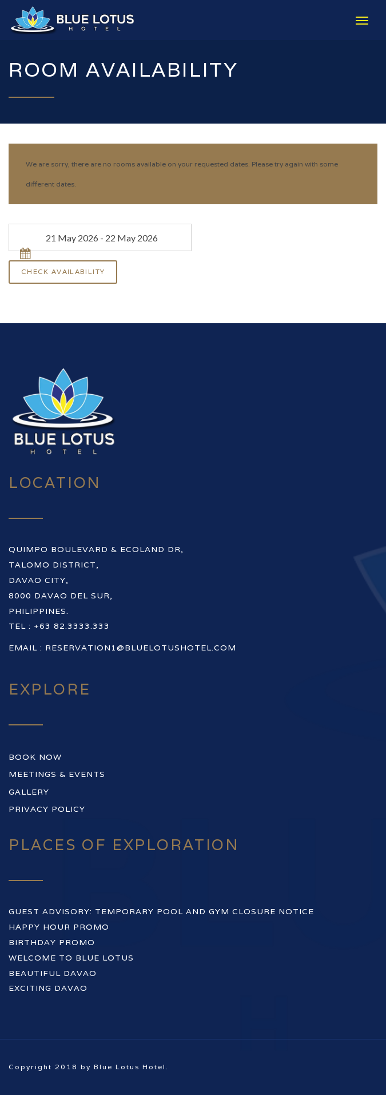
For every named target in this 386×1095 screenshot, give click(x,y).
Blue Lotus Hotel (130, 1066)
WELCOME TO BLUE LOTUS (71, 958)
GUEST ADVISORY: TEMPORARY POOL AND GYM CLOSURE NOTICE (161, 911)
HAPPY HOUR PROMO (59, 927)
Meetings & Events (57, 774)
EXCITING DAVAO (48, 988)
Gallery (29, 792)
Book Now (35, 757)
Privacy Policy (47, 809)
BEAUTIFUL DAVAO (53, 973)
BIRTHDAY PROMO (52, 942)
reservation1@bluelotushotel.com (140, 647)
